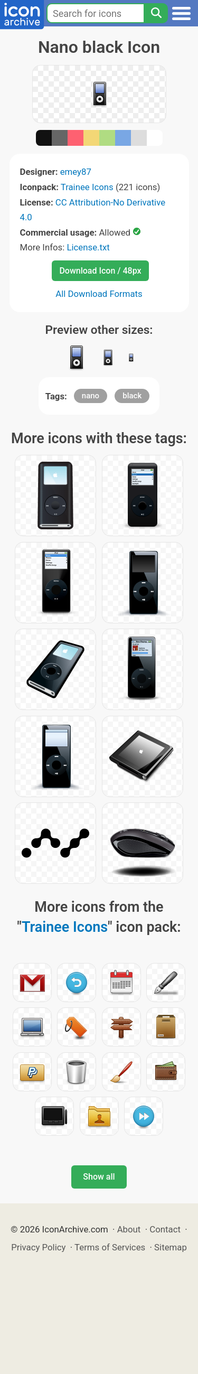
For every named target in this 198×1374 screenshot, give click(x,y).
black (132, 395)
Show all (99, 1177)
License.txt (88, 247)
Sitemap (170, 1247)
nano (90, 395)
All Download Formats (99, 293)
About (129, 1229)
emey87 (75, 171)
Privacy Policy (38, 1247)
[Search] (156, 13)
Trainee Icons (87, 187)
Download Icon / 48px (100, 271)
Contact (165, 1229)
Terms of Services (109, 1247)
